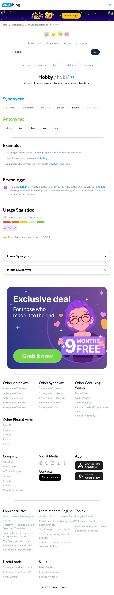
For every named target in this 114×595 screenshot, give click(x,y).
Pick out (7, 439)
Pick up (7, 444)
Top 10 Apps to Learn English (55, 529)
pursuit (60, 108)
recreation (92, 108)
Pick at (7, 430)
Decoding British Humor (17, 549)
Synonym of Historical (52, 398)
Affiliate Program (12, 471)
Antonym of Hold (13, 393)
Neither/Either (83, 398)
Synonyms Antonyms (38, 25)
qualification (71, 65)
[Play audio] (72, 77)
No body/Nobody (85, 415)
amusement (27, 108)
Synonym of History (50, 402)
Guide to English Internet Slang (57, 516)
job (56, 128)
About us (8, 462)
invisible (41, 65)
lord (55, 65)
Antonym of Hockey (14, 388)
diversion (45, 108)
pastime (10, 108)
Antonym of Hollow (14, 407)
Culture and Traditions (88, 521)
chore (9, 128)
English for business (86, 530)
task (21, 128)
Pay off (7, 425)
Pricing (7, 485)
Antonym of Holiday (14, 402)
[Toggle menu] (110, 5)
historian (25, 65)
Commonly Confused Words (19, 572)
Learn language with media (90, 526)
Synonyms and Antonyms (17, 567)
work (44, 128)
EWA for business (13, 490)
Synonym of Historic (51, 393)
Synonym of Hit (48, 407)
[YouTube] (58, 463)
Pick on (7, 434)
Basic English (46, 567)
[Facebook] (47, 463)
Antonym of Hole (13, 398)
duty (32, 128)
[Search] (95, 52)
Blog (5, 25)
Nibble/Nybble (83, 402)
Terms (6, 476)
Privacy (7, 481)
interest (75, 108)
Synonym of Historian (51, 388)
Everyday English (85, 516)
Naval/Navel (82, 393)
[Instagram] (41, 463)
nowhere (88, 65)
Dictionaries (18, 25)
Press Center (10, 466)
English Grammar (49, 572)
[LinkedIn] (64, 463)
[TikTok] (52, 463)
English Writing (48, 577)
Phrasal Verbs (11, 577)
